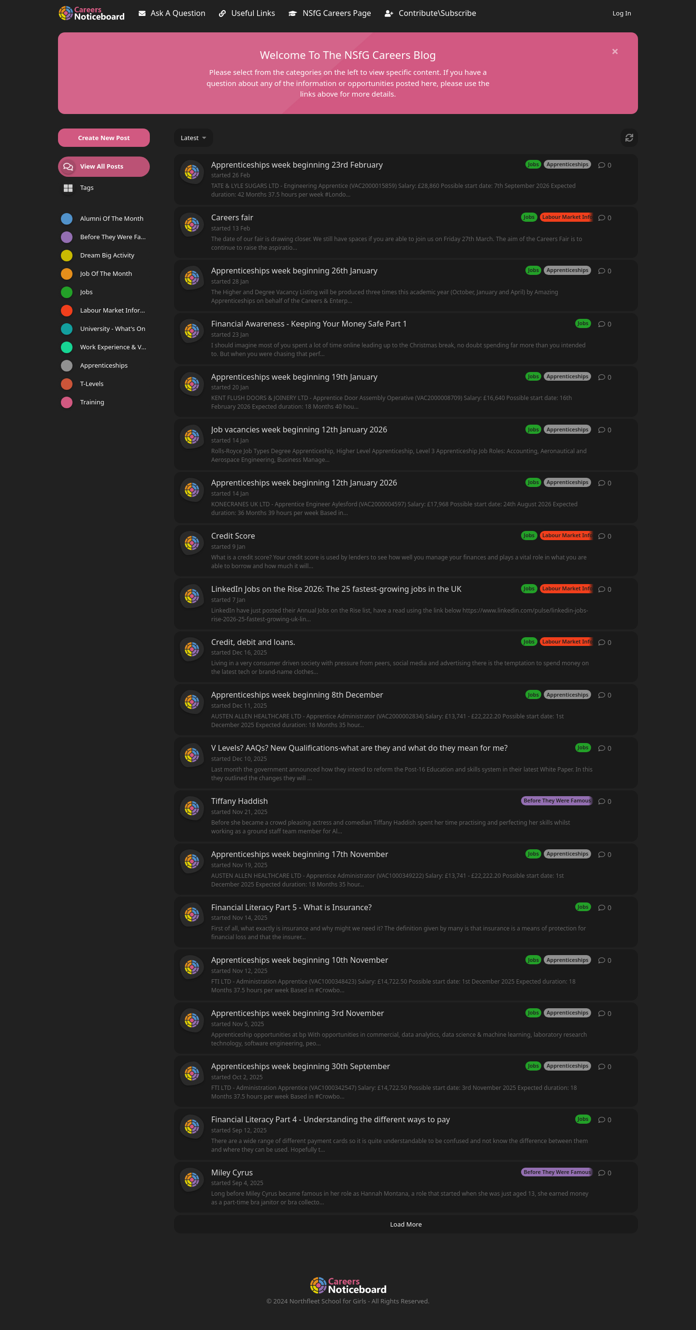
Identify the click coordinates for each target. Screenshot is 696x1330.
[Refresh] (629, 138)
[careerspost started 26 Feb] (192, 172)
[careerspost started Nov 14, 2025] (192, 914)
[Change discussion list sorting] (193, 138)
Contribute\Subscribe (430, 13)
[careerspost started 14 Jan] (192, 437)
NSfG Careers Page (330, 13)
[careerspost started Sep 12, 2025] (192, 1127)
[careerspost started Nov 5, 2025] (192, 1020)
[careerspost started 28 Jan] (192, 278)
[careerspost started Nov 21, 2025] (192, 808)
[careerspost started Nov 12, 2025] (192, 967)
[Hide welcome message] (615, 51)
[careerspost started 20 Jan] (192, 384)
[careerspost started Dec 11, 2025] (192, 702)
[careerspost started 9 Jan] (192, 543)
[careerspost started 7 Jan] (192, 596)
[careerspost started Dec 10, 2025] (192, 755)
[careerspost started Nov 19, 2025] (192, 861)
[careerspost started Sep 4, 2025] (192, 1180)
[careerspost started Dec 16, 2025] (192, 649)
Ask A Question (172, 13)
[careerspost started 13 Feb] (192, 225)
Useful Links (247, 13)
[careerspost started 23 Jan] (192, 331)
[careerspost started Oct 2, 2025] (192, 1073)
